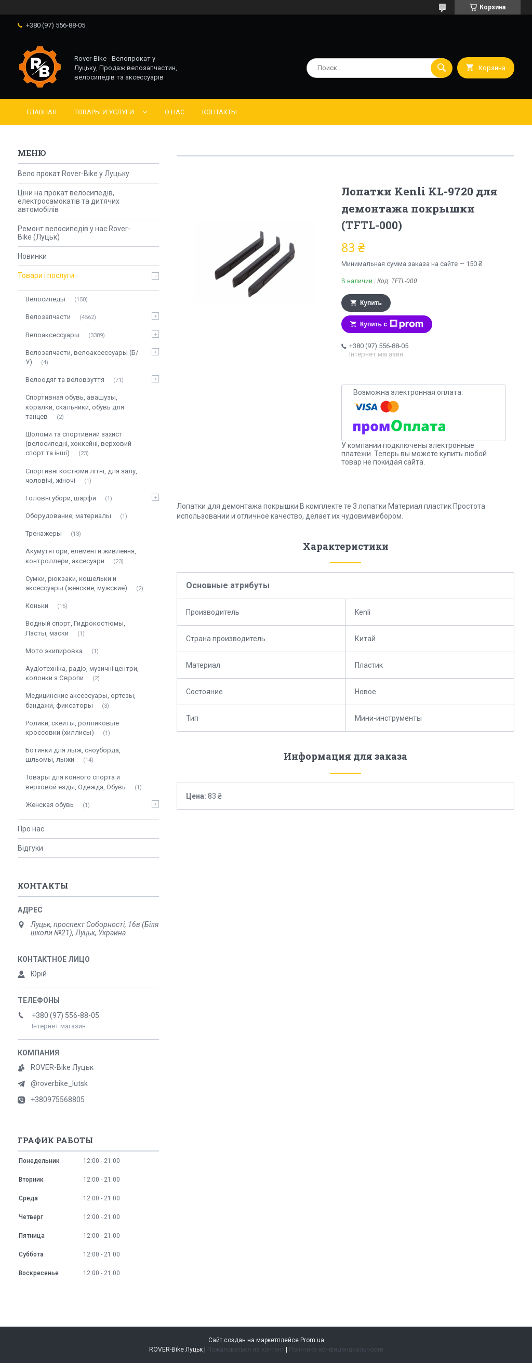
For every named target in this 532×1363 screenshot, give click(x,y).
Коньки (36, 606)
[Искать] (442, 68)
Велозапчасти (48, 317)
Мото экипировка (54, 651)
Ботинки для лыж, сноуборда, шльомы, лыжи (73, 754)
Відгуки (30, 848)
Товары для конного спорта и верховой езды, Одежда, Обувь (75, 781)
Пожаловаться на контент (245, 1349)
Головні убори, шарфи (60, 498)
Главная (41, 112)
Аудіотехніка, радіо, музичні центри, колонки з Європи (82, 673)
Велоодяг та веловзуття (64, 379)
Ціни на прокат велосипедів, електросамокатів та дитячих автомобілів (68, 201)
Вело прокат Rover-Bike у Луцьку (73, 173)
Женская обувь (49, 805)
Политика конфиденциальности (336, 1349)
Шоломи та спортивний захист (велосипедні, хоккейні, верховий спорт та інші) (78, 443)
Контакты (219, 112)
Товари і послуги (46, 275)
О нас (174, 112)
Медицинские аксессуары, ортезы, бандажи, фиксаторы (80, 700)
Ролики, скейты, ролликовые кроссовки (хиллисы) (72, 727)
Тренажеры (43, 533)
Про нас (31, 829)
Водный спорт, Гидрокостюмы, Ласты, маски (75, 628)
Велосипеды (45, 299)
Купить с (391, 324)
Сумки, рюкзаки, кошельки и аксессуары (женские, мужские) (76, 583)
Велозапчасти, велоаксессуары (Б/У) (81, 357)
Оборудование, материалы (68, 516)
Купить (371, 303)
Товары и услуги (104, 112)
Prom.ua (312, 1340)
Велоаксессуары (52, 335)
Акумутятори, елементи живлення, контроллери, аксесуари (80, 555)
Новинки (32, 256)
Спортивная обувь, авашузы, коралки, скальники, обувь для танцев (74, 406)
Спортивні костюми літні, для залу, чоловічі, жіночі (81, 475)
